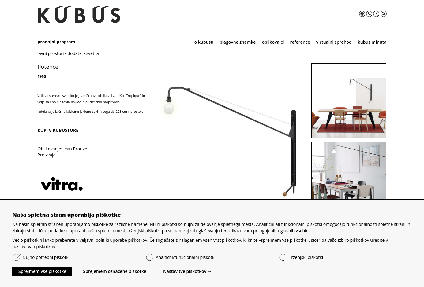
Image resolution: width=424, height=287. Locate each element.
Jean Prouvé (75, 149)
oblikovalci (273, 42)
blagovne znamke (238, 42)
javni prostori (51, 53)
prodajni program (56, 42)
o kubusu (203, 42)
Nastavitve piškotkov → (187, 271)
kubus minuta (372, 42)
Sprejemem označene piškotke (114, 271)
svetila (92, 53)
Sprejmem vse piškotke (42, 271)
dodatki (74, 53)
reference (300, 42)
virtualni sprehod (334, 42)
